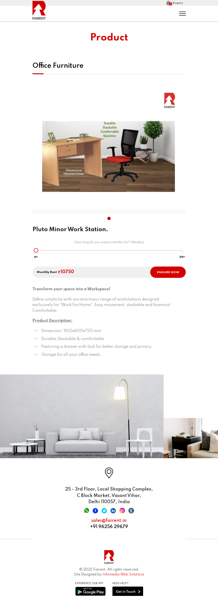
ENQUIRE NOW (168, 272)
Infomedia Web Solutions (123, 574)
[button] (109, 218)
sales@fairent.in (109, 523)
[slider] (36, 250)
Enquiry (174, 3)
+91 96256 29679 (109, 529)
